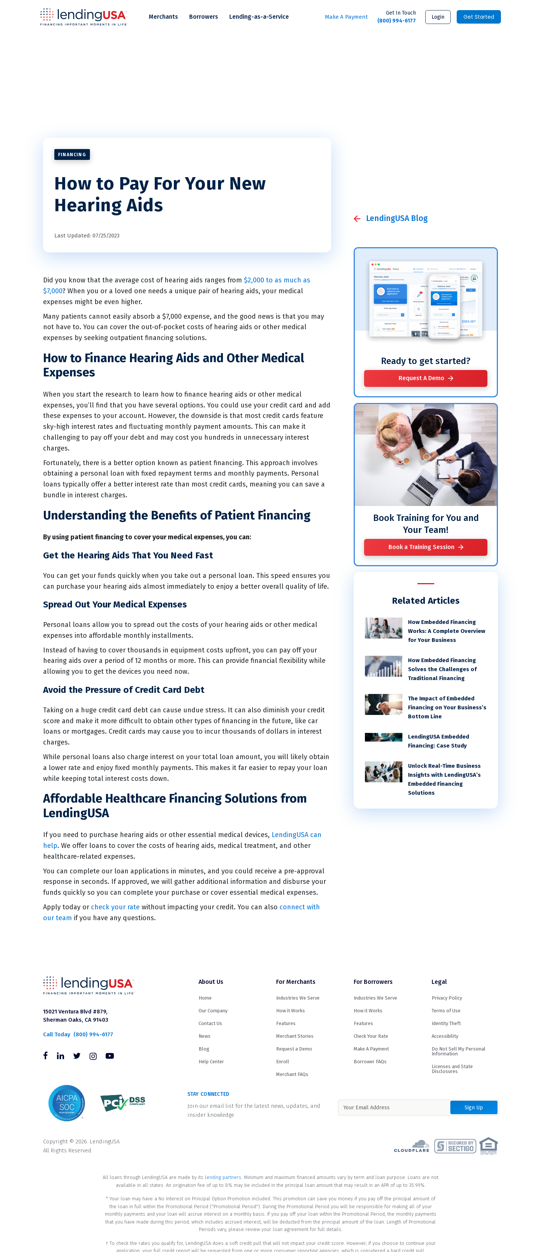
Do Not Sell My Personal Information (459, 1051)
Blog (204, 1049)
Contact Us (210, 1023)
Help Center (211, 1061)
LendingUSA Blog (397, 218)
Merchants (163, 16)
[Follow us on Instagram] (93, 1057)
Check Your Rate (371, 1036)
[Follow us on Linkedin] (60, 1057)
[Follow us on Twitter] (77, 1057)
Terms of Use (446, 1010)
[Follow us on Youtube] (110, 1057)
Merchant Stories (295, 1036)
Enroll (282, 1061)
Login (438, 17)
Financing (72, 154)
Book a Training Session (421, 547)
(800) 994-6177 (396, 16)
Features (286, 1023)
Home (205, 998)
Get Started (478, 17)
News (205, 1036)
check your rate (115, 907)
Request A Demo (421, 378)
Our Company (213, 1010)
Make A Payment (346, 16)
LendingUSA (84, 17)
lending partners (223, 1177)
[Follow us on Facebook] (45, 1057)
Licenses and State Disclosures (452, 1069)
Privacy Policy (447, 998)
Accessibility (445, 1036)
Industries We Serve (298, 998)
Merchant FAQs (292, 1074)
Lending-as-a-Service (259, 16)
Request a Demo (294, 1049)
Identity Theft (446, 1023)
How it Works (290, 1010)
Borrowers (203, 16)
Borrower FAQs (370, 1061)
